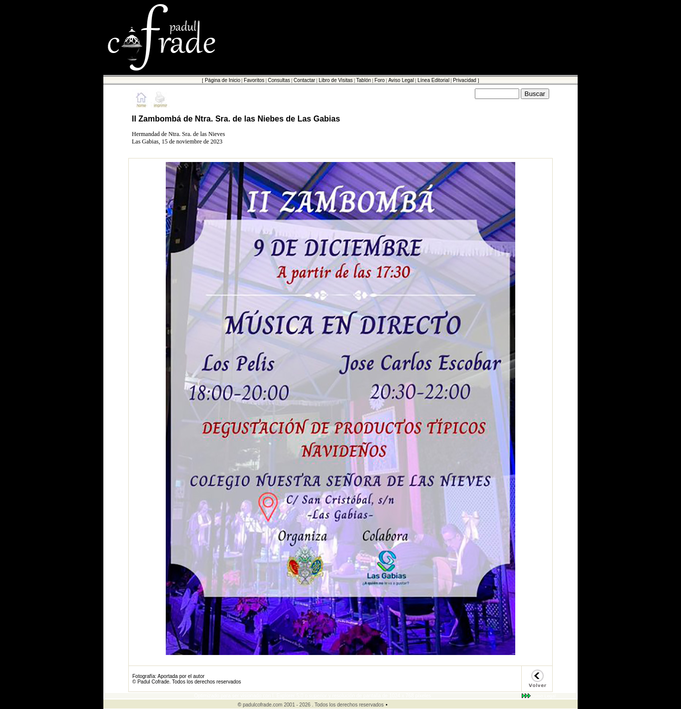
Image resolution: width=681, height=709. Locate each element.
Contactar (304, 80)
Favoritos (254, 80)
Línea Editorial (433, 80)
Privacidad (464, 80)
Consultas (279, 80)
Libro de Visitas (335, 80)
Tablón (363, 80)
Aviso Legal (401, 80)
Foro (379, 80)
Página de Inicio (222, 80)
